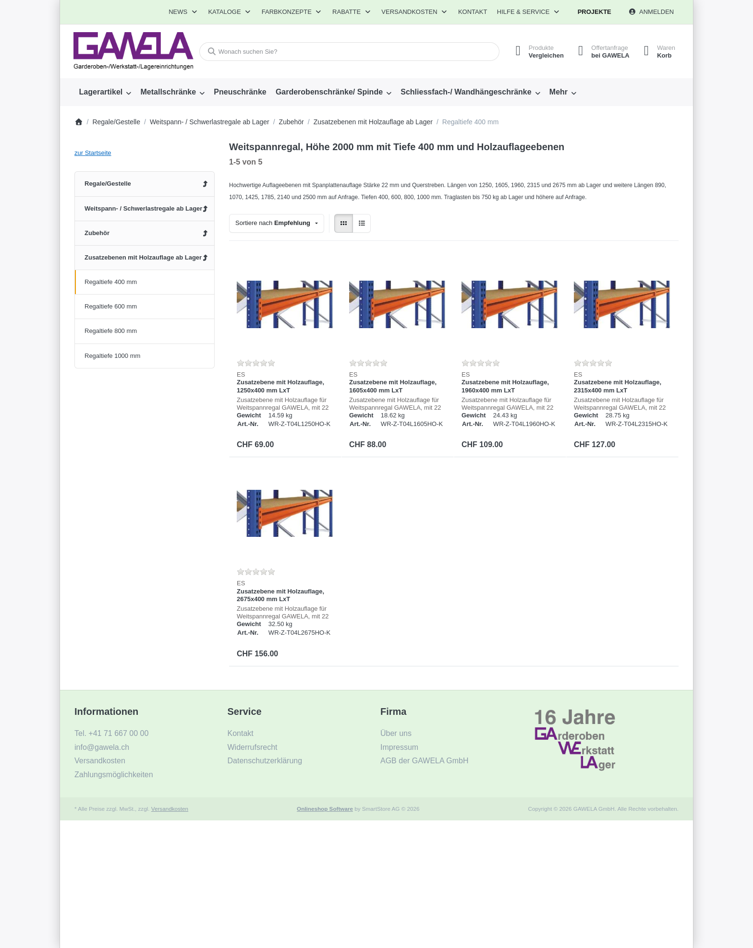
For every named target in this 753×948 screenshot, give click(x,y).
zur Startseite (92, 152)
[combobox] (349, 51)
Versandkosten (169, 809)
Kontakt (472, 11)
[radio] (343, 223)
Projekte (594, 11)
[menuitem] (105, 92)
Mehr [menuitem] (558, 92)
